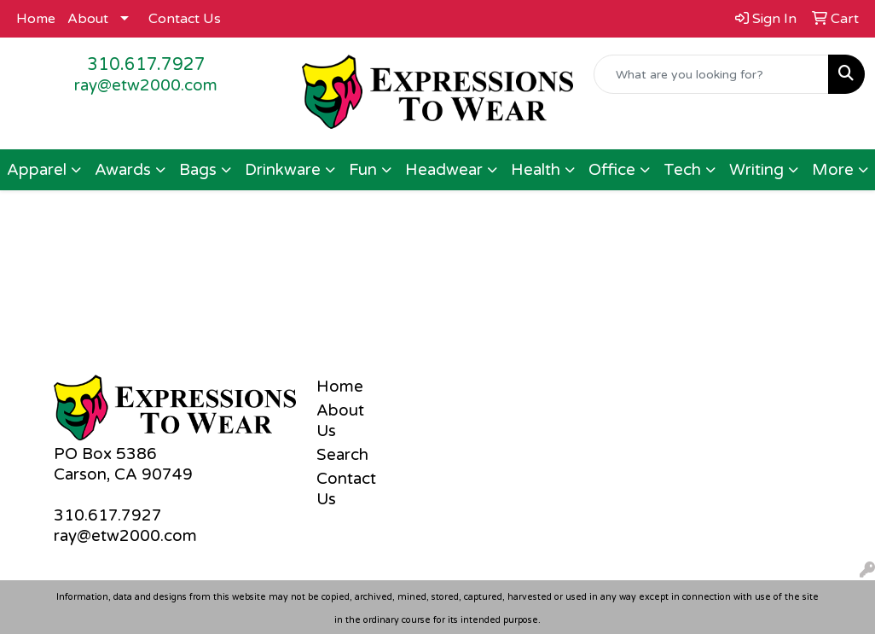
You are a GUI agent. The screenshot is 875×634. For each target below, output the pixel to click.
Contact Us (184, 18)
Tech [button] (682, 169)
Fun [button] (363, 169)
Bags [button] (198, 169)
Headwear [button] (444, 169)
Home (35, 18)
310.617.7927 (146, 65)
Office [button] (611, 169)
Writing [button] (756, 169)
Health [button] (535, 169)
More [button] (833, 169)
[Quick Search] (711, 74)
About (87, 18)
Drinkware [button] (283, 169)
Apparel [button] (37, 169)
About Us (340, 420)
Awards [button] (123, 169)
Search (342, 454)
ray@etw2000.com (145, 85)
